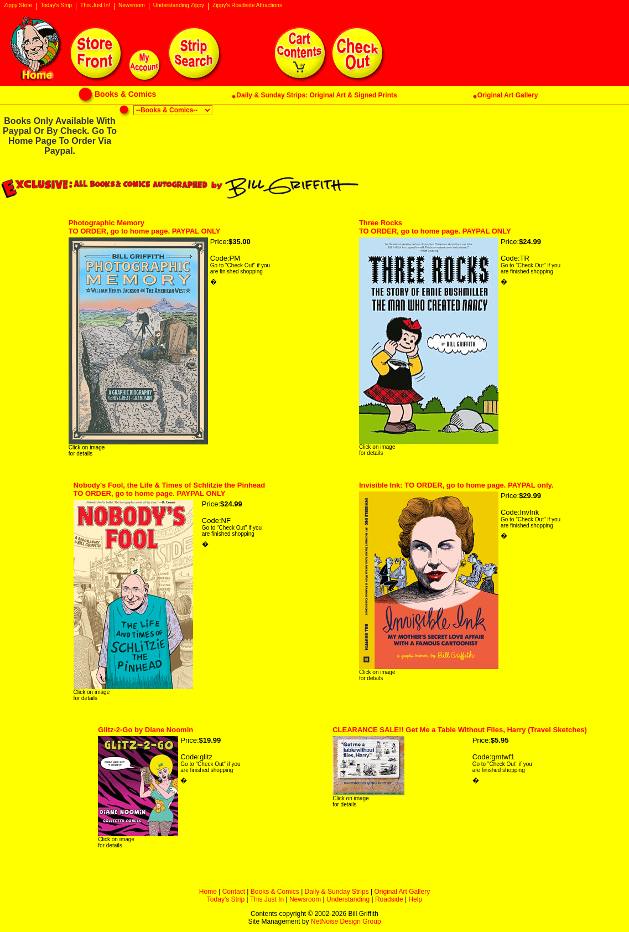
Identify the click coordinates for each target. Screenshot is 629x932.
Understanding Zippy (178, 5)
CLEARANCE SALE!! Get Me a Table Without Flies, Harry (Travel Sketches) (459, 730)
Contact (233, 891)
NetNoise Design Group (346, 921)
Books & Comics (275, 891)
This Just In (267, 899)
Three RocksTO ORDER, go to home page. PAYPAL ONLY (435, 227)
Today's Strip (56, 5)
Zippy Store (18, 5)
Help (415, 899)
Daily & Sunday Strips (337, 891)
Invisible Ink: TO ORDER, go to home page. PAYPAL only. (456, 485)
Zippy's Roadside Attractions (247, 5)
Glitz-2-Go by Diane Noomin (145, 730)
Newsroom (131, 5)
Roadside (389, 899)
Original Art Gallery (402, 891)
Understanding (348, 899)
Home (208, 891)
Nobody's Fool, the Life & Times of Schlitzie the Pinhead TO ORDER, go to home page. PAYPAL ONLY (170, 489)
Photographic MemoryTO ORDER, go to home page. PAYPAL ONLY (145, 227)
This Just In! (95, 5)
